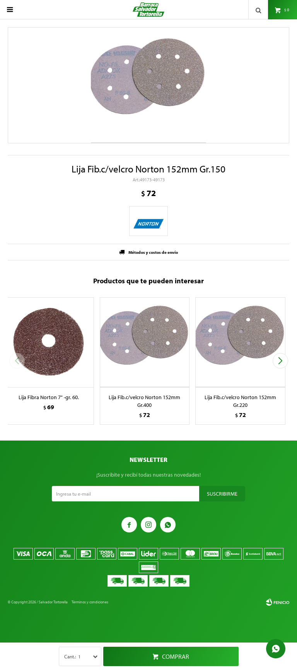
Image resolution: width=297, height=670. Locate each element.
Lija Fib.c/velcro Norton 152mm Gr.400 (144, 401)
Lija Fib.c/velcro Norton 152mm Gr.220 (240, 401)
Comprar (175, 656)
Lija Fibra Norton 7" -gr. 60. (49, 397)
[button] (280, 360)
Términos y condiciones (90, 602)
